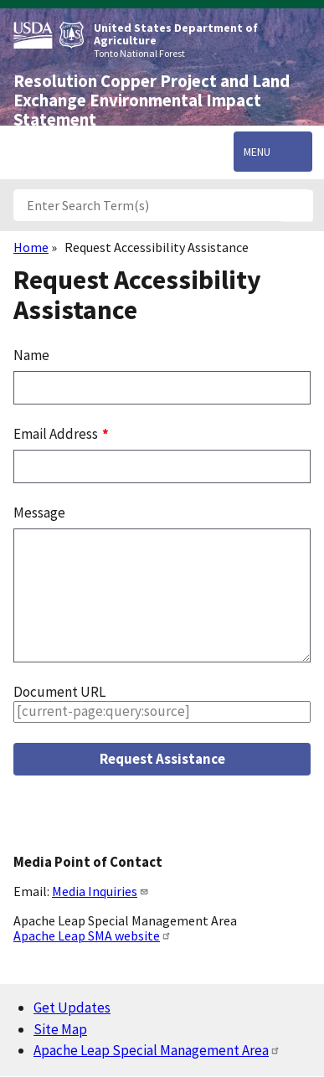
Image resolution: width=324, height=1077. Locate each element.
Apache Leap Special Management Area (156, 1050)
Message (39, 512)
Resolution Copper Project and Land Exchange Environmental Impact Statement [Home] (151, 100)
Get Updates (72, 1007)
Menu (257, 151)
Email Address (56, 434)
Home (31, 247)
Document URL (59, 692)
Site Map (60, 1029)
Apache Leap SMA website (92, 935)
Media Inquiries (100, 891)
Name (31, 355)
